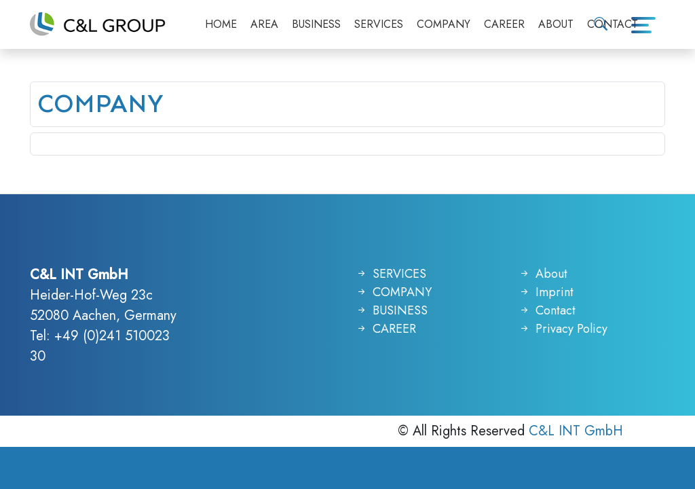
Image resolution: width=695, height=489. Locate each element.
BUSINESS (316, 24)
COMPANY (443, 24)
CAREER (504, 24)
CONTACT (612, 24)
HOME (221, 24)
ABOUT (556, 24)
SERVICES (378, 24)
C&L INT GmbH (576, 431)
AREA (264, 24)
